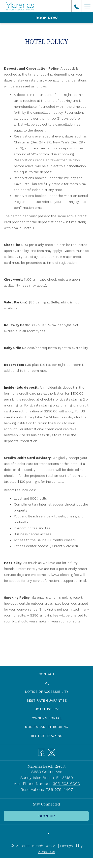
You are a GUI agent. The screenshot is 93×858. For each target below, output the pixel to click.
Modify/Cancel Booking (46, 727)
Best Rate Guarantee (47, 700)
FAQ (46, 683)
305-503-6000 (66, 783)
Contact (47, 674)
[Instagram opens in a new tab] (51, 752)
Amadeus (46, 851)
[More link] (87, 6)
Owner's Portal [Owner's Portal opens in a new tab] (52, 718)
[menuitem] (46, 674)
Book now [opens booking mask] (46, 17)
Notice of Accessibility (46, 692)
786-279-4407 (59, 789)
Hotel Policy (46, 709)
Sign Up (46, 816)
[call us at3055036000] (76, 6)
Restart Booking (46, 736)
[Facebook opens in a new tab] (41, 752)
